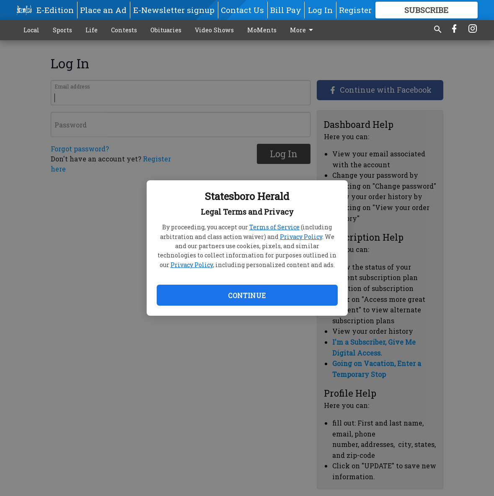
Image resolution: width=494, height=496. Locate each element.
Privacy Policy (301, 237)
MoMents (262, 30)
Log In (320, 10)
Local (31, 30)
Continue (247, 295)
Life (91, 30)
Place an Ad (103, 10)
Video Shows (214, 30)
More (303, 30)
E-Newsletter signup (174, 10)
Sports (62, 30)
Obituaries (165, 30)
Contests (124, 30)
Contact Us (242, 10)
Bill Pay (285, 10)
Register (355, 10)
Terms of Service (274, 227)
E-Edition (55, 10)
